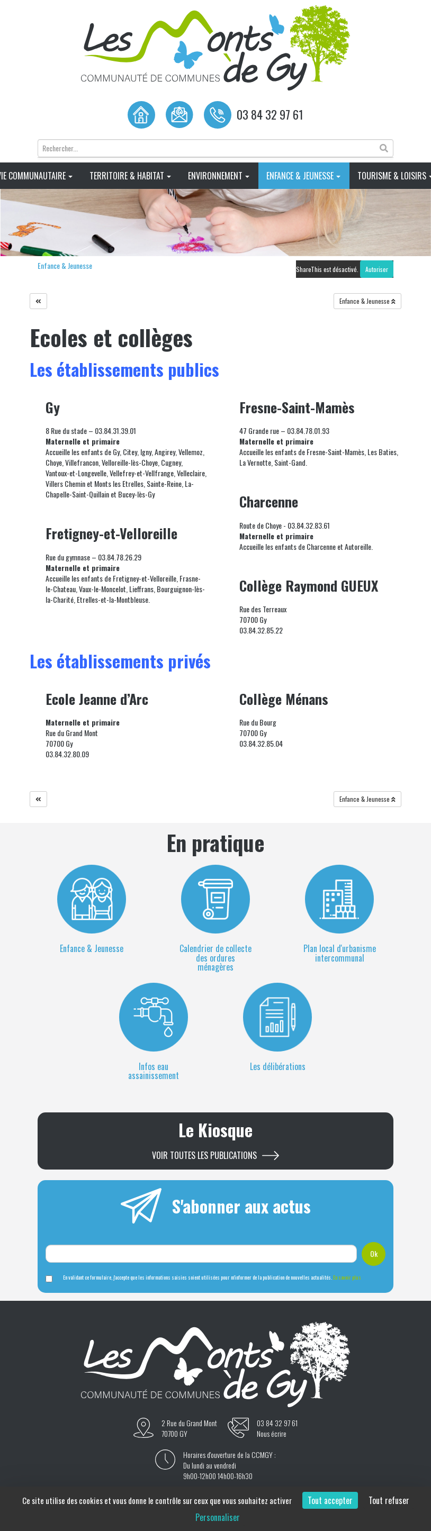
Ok (374, 1253)
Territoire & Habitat (130, 175)
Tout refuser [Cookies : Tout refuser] (389, 1500)
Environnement (218, 175)
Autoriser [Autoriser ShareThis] (376, 269)
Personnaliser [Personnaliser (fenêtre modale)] (217, 1517)
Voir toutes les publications (204, 1155)
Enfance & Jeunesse (303, 175)
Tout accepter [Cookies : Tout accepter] (330, 1500)
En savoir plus (347, 1277)
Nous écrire (271, 1433)
